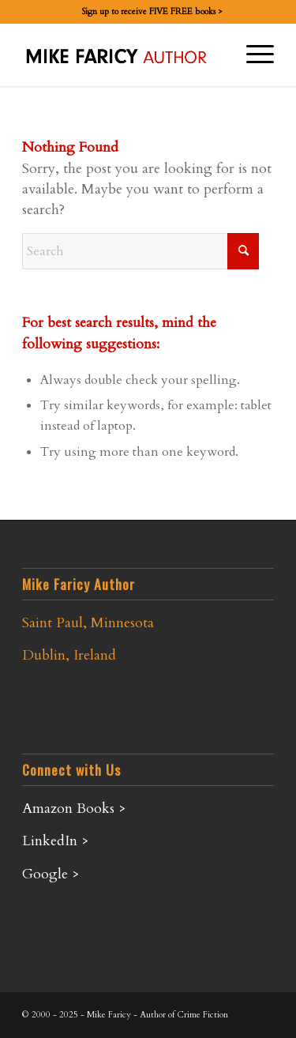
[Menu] (252, 54)
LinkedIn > (55, 841)
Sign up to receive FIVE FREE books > (152, 11)
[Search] (140, 251)
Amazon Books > (74, 808)
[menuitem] (151, 12)
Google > (51, 874)
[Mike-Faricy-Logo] (122, 54)
